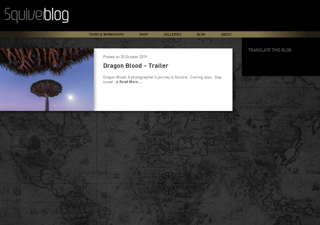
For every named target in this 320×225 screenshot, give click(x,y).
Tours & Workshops (106, 34)
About (226, 34)
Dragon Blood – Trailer (135, 65)
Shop (143, 34)
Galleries (172, 34)
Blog (201, 34)
